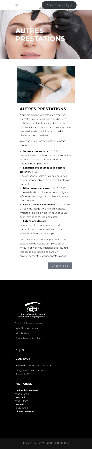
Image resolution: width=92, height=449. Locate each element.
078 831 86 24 (22, 374)
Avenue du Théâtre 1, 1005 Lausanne (33, 365)
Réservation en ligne (59, 5)
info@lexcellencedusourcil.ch (30, 370)
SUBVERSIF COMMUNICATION (53, 443)
